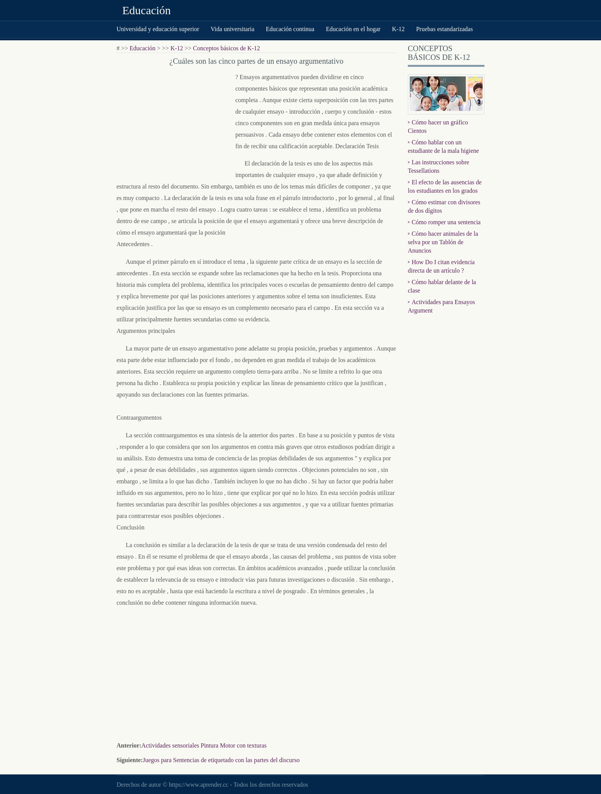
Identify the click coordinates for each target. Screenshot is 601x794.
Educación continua (290, 29)
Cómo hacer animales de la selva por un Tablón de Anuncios (443, 242)
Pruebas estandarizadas (444, 29)
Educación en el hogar (353, 29)
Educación (146, 10)
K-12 (398, 29)
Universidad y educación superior (158, 29)
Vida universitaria (232, 29)
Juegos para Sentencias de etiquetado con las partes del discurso (221, 760)
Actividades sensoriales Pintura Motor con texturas (204, 745)
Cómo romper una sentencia (446, 222)
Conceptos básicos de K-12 (226, 48)
